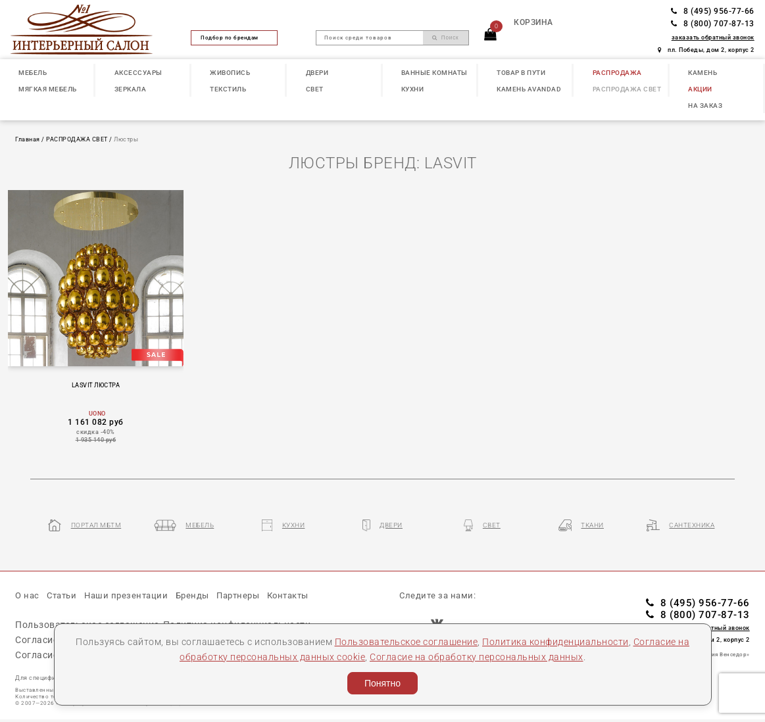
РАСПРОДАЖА (617, 72)
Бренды (192, 595)
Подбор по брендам (234, 37)
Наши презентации (126, 595)
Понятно (382, 683)
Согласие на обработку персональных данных (476, 657)
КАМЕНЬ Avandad (529, 89)
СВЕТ (315, 89)
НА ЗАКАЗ (705, 105)
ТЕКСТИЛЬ (228, 89)
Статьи (61, 595)
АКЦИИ (700, 89)
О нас (27, 595)
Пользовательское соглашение (406, 642)
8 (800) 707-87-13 (712, 23)
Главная (27, 139)
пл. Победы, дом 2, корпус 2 (706, 49)
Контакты (287, 595)
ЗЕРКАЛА (130, 89)
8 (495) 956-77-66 (712, 11)
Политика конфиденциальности (555, 642)
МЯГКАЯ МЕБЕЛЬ (47, 89)
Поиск (445, 38)
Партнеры (237, 595)
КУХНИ (412, 89)
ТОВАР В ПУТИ (521, 72)
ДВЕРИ (317, 72)
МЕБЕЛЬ (32, 72)
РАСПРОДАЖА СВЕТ (627, 89)
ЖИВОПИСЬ (230, 72)
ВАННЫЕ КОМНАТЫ (434, 72)
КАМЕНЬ (702, 72)
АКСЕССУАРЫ (138, 72)
